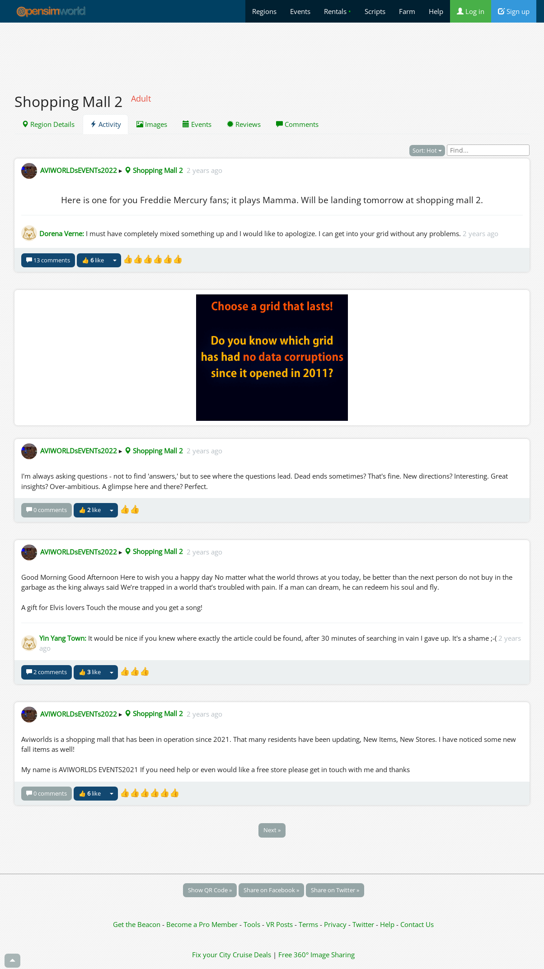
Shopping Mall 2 (153, 170)
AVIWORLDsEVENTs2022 (78, 170)
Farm (407, 11)
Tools (253, 924)
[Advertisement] (272, 53)
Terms (309, 924)
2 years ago (204, 170)
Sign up (514, 11)
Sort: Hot (427, 150)
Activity (105, 124)
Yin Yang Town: (62, 638)
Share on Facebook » (271, 890)
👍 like (93, 260)
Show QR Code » (210, 890)
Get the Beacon (136, 924)
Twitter (363, 924)
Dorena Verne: (61, 233)
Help (436, 11)
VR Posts (280, 924)
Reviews (244, 124)
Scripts (375, 11)
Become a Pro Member (202, 924)
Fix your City (211, 954)
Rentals (337, 11)
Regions (264, 11)
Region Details (48, 124)
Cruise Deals (252, 954)
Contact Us (417, 924)
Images (151, 124)
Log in (470, 11)
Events (300, 11)
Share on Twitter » (335, 890)
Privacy (335, 924)
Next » (272, 830)
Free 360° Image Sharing (316, 954)
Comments (297, 124)
